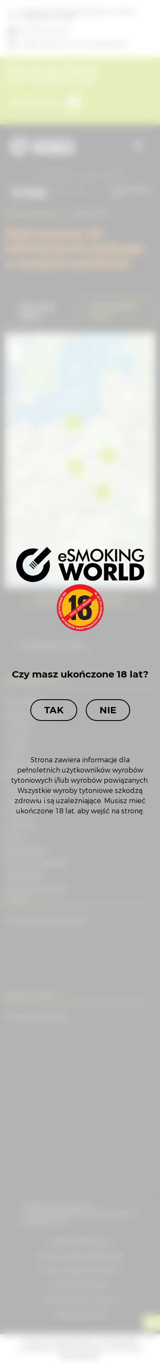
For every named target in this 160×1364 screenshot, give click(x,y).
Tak (54, 710)
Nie (107, 710)
